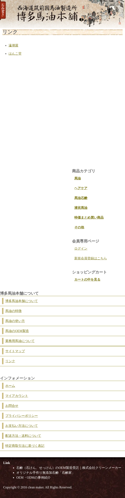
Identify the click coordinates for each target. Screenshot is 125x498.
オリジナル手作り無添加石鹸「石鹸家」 (45, 472)
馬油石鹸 (80, 198)
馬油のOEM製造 (17, 331)
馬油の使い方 (15, 321)
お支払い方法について (21, 425)
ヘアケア (80, 188)
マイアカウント (16, 395)
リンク (10, 361)
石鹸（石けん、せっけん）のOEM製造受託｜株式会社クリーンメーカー (68, 467)
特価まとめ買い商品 (89, 217)
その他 (79, 227)
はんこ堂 (15, 53)
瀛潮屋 (13, 45)
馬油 (77, 178)
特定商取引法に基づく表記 (24, 445)
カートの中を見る (87, 279)
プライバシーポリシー (21, 415)
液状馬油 (80, 207)
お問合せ (11, 405)
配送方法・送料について (23, 435)
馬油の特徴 (13, 311)
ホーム (10, 385)
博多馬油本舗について (21, 301)
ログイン (80, 248)
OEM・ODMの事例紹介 (33, 477)
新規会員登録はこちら (90, 258)
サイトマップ (15, 351)
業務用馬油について (20, 341)
